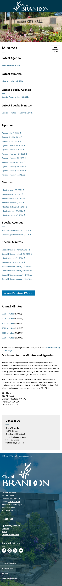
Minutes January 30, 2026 (13, 262)
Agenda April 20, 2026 (12, 137)
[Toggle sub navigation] (55, 49)
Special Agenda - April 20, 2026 (15, 97)
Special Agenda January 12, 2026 (16, 234)
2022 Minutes (8, 328)
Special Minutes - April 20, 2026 (16, 250)
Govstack (14, 579)
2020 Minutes (8, 338)
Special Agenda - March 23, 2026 (16, 230)
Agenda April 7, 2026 (11, 141)
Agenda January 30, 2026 (13, 162)
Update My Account (11, 525)
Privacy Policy (7, 568)
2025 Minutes (8, 314)
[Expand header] (58, 6)
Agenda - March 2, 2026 (13, 149)
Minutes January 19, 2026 (13, 211)
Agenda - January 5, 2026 (13, 175)
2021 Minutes (8, 333)
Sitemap (5, 573)
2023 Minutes (8, 323)
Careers (5, 528)
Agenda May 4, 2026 (11, 133)
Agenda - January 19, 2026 (14, 170)
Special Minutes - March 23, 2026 (17, 254)
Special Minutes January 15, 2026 (17, 275)
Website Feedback (10, 534)
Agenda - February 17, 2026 (14, 154)
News (4, 531)
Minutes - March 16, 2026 (13, 198)
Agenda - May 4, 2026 (11, 65)
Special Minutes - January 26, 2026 (17, 113)
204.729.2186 (14, 501)
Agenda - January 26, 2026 (14, 166)
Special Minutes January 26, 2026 (17, 266)
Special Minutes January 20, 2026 (17, 270)
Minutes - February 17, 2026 (14, 207)
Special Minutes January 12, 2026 (17, 279)
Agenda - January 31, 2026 (14, 158)
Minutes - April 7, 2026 (12, 194)
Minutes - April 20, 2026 (13, 190)
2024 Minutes (8, 318)
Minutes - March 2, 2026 (12, 81)
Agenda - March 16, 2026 (13, 145)
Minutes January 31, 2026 (13, 258)
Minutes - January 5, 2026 (13, 215)
